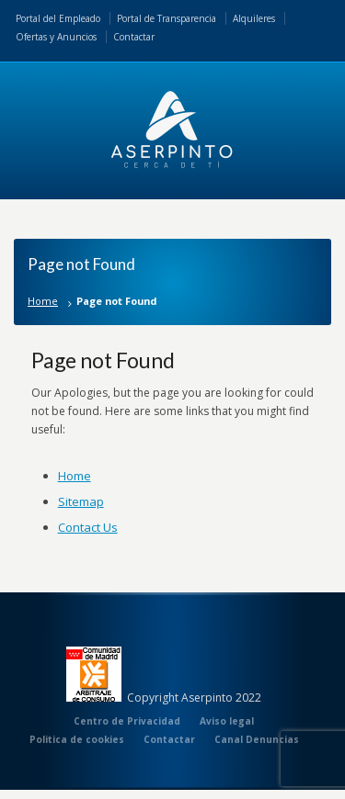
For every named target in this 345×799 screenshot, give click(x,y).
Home (43, 301)
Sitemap (81, 501)
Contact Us (88, 527)
